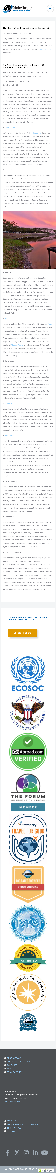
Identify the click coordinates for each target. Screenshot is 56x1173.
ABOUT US (12, 1121)
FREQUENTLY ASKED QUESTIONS (22, 1124)
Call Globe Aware (12, 1101)
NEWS (10, 1068)
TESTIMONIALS (14, 1128)
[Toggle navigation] (50, 8)
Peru (51, 49)
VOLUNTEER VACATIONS (18, 1061)
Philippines (43, 49)
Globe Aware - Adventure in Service (32, 1169)
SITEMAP (11, 1131)
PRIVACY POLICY (14, 1072)
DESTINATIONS (22, 633)
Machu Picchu (17, 345)
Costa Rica (10, 403)
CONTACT (12, 1065)
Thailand (9, 435)
